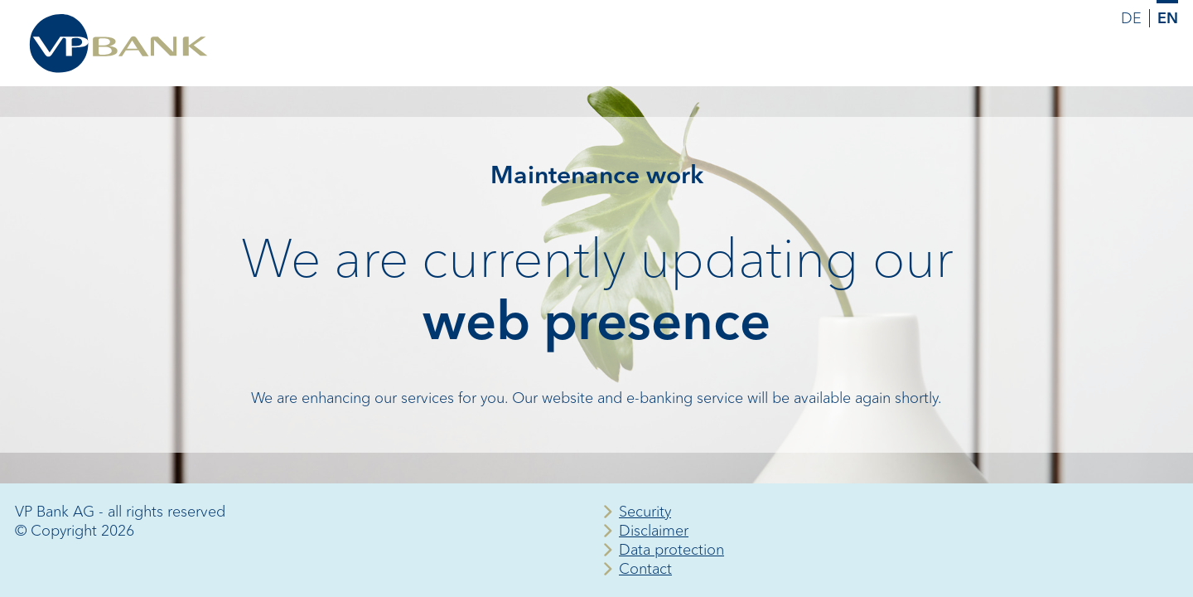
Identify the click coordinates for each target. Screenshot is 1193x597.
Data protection (671, 550)
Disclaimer (653, 531)
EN (1167, 18)
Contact (645, 569)
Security (645, 511)
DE (1131, 18)
